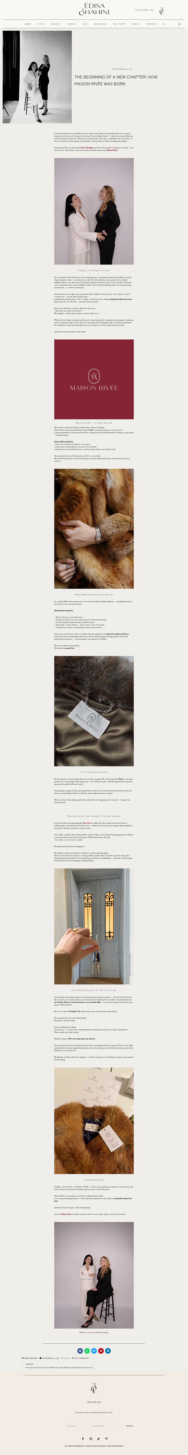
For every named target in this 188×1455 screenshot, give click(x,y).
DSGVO (120, 1447)
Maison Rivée (66, 1214)
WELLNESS (100, 24)
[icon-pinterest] (104, 1439)
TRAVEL (71, 24)
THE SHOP (119, 24)
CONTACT (152, 24)
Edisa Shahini (103, 1332)
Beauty (56, 24)
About (136, 24)
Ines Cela (91, 1332)
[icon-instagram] (90, 1439)
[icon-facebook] (84, 1439)
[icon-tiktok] (97, 1439)
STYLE (41, 24)
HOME (28, 24)
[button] (80, 1351)
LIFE (85, 24)
